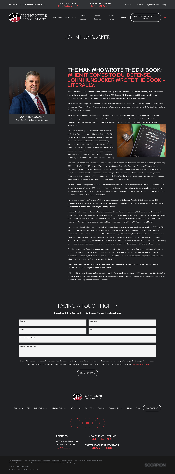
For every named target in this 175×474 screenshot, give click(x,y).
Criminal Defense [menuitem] (97, 17)
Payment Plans (152, 4)
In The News (75, 408)
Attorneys (18, 408)
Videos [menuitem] (124, 17)
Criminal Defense (58, 408)
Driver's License (40, 408)
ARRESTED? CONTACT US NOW (145, 17)
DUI (28, 408)
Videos (129, 408)
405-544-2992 (67, 6)
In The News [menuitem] (111, 17)
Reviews (139, 4)
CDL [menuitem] (74, 17)
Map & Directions (63, 448)
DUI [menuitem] (67, 17)
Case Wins (128, 4)
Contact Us (152, 408)
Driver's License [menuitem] (83, 17)
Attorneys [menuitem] (57, 17)
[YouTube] (87, 423)
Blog (164, 4)
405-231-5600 (101, 6)
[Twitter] (100, 423)
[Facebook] (75, 423)
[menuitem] (12, 469)
